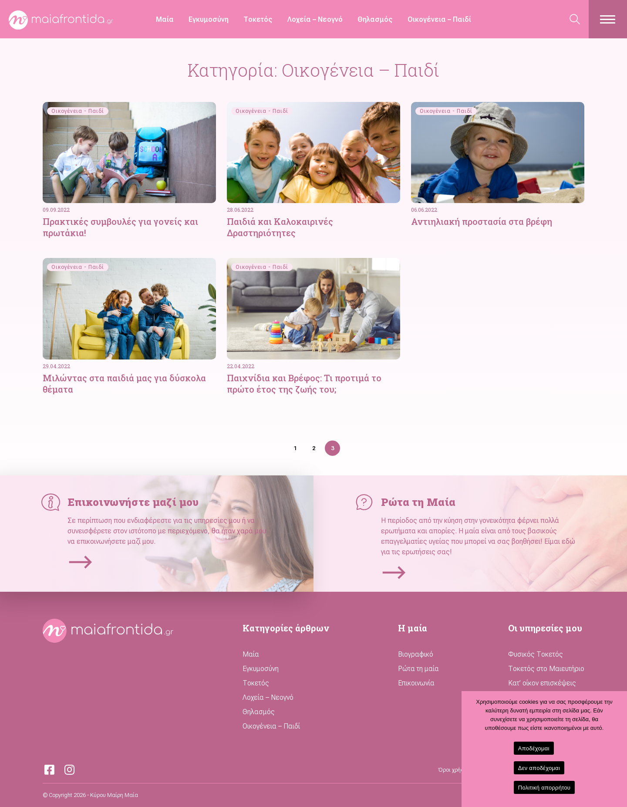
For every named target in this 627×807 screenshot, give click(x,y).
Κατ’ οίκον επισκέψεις (542, 683)
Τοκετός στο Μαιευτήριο (546, 669)
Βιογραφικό (415, 654)
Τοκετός (258, 19)
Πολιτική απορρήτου (544, 787)
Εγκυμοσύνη (209, 19)
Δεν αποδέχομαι (539, 768)
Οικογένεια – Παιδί (439, 19)
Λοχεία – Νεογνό (315, 19)
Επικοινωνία (416, 683)
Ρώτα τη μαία (418, 669)
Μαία (165, 19)
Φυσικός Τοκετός (535, 654)
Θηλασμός (375, 19)
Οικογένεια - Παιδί (77, 111)
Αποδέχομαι (533, 748)
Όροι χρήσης (454, 769)
